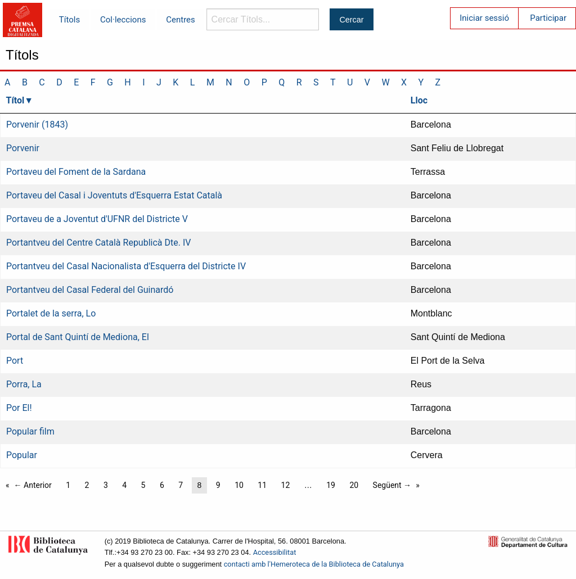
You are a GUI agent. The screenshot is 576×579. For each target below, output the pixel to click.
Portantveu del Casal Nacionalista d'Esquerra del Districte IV (126, 266)
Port (14, 360)
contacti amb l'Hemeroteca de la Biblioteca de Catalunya (314, 564)
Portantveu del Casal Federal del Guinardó (89, 289)
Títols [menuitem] (69, 20)
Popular (21, 455)
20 (353, 485)
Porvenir (22, 148)
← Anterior (33, 485)
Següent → (392, 485)
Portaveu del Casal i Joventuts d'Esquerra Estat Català (114, 195)
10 (239, 485)
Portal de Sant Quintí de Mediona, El (77, 337)
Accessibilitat (274, 552)
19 (330, 485)
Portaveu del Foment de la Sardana (76, 171)
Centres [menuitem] (180, 20)
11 (262, 485)
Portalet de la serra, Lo (51, 313)
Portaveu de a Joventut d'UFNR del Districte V (97, 219)
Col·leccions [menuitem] (123, 20)
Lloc (419, 100)
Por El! (19, 407)
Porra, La (24, 384)
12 (285, 485)
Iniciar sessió (484, 18)
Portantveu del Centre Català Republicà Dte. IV (98, 242)
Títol (15, 100)
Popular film (30, 431)
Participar (548, 18)
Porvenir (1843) (37, 124)
